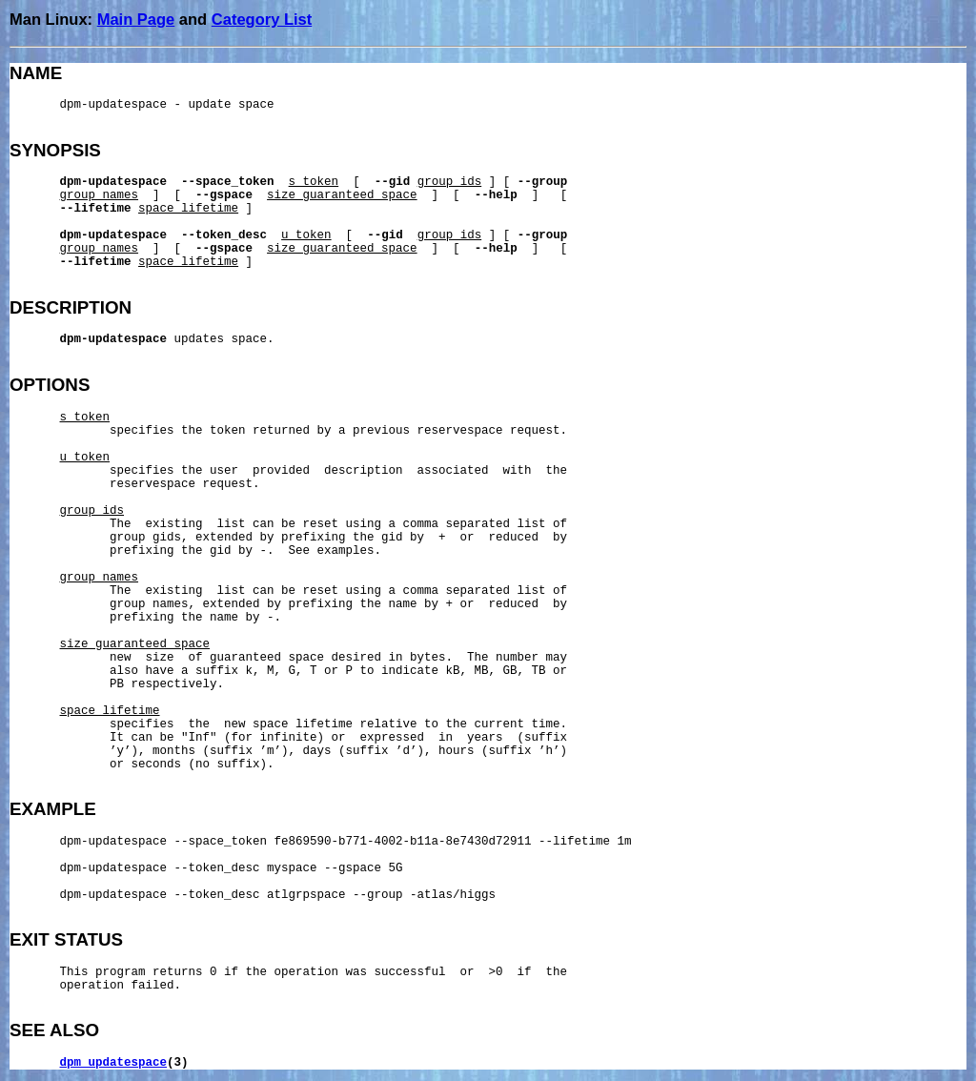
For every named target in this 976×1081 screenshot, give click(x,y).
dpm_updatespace (114, 1063)
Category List (262, 19)
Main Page (136, 19)
